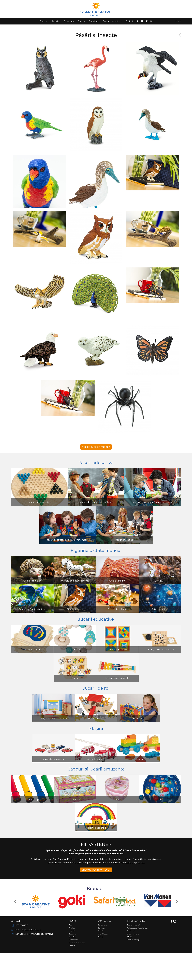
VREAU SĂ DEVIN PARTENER (96, 870)
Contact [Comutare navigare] (15, 921)
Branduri (81, 21)
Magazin (72, 931)
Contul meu (102, 925)
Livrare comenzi (133, 934)
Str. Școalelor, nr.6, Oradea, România (32, 934)
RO (176, 21)
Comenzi (101, 928)
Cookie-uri (131, 931)
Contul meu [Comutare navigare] (104, 921)
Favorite (101, 931)
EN (179, 21)
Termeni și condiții (134, 925)
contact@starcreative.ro (26, 929)
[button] (138, 21)
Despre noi (69, 21)
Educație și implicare (112, 21)
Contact (129, 21)
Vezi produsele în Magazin (96, 447)
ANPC (129, 937)
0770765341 (19, 925)
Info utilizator (103, 934)
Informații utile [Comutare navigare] (136, 921)
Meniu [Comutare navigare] (72, 921)
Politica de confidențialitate (137, 928)
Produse (43, 21)
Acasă (71, 925)
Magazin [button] (55, 21)
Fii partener (94, 21)
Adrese (100, 937)
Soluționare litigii (133, 940)
